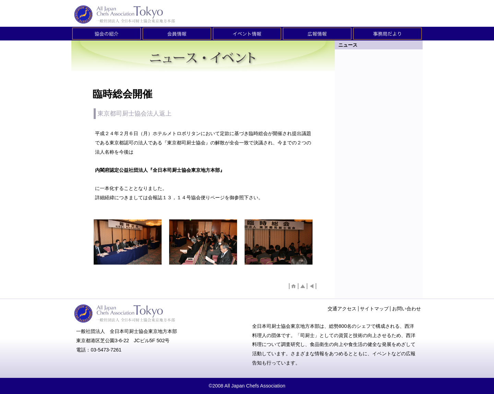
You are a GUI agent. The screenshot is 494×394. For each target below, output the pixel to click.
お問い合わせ (406, 308)
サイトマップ (374, 308)
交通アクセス (342, 308)
